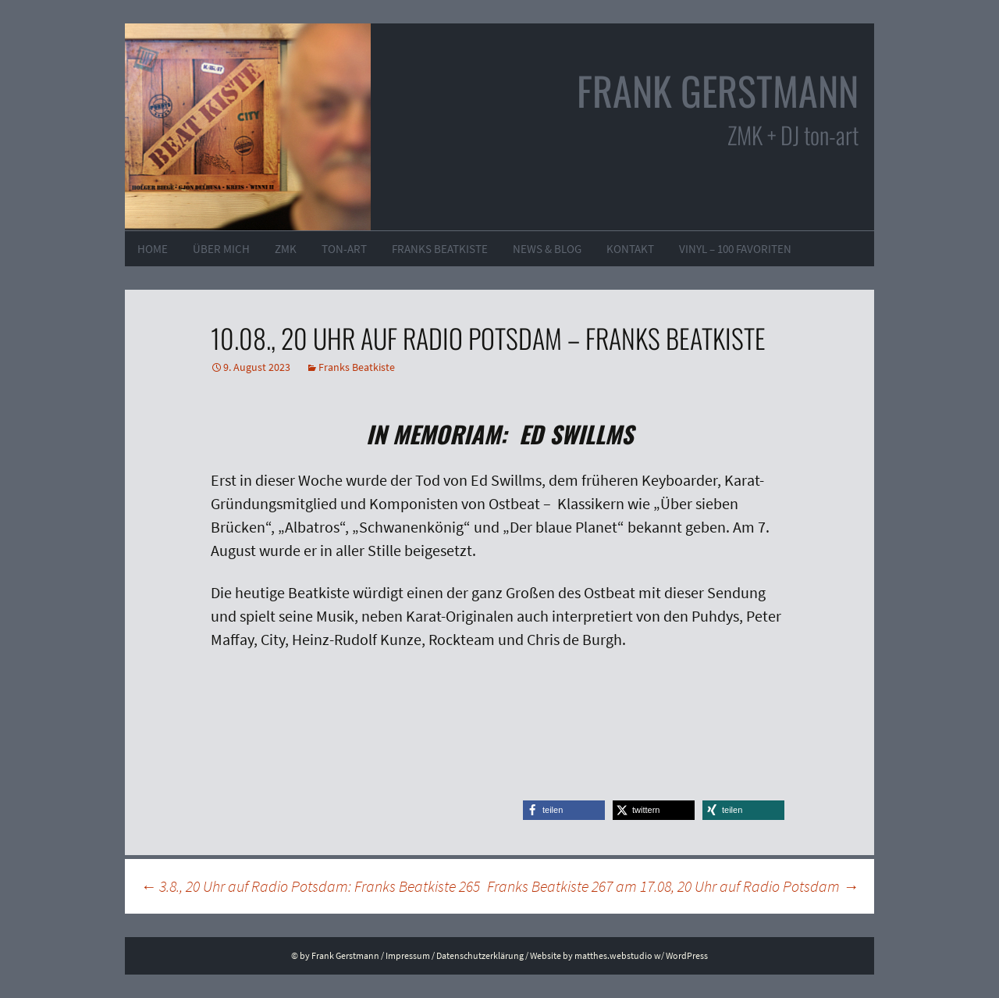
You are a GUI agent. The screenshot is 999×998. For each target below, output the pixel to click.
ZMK (286, 248)
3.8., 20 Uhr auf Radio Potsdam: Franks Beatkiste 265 (310, 886)
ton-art (344, 248)
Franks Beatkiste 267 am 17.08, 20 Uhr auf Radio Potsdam (673, 886)
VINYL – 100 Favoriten (735, 248)
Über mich (221, 248)
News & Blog (547, 248)
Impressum (408, 955)
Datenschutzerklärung (480, 955)
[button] (564, 810)
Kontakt (630, 248)
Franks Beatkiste (440, 248)
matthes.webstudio (613, 955)
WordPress (687, 955)
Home (152, 248)
